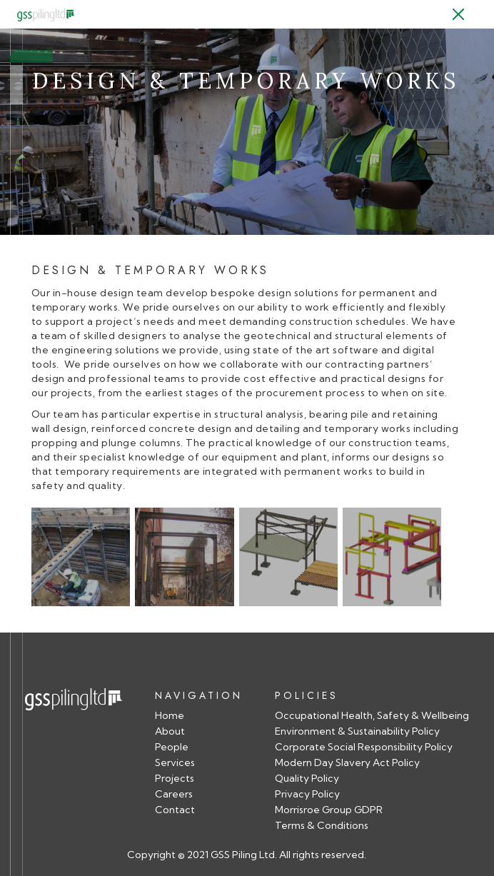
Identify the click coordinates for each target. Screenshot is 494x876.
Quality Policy (307, 778)
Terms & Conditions (321, 825)
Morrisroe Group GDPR (329, 810)
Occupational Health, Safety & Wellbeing (372, 715)
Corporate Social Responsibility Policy (364, 747)
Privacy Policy (307, 794)
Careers (174, 794)
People (171, 747)
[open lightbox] (80, 561)
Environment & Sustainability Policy (357, 731)
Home (169, 715)
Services (175, 762)
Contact (175, 810)
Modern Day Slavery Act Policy (347, 762)
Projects (174, 778)
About (170, 731)
